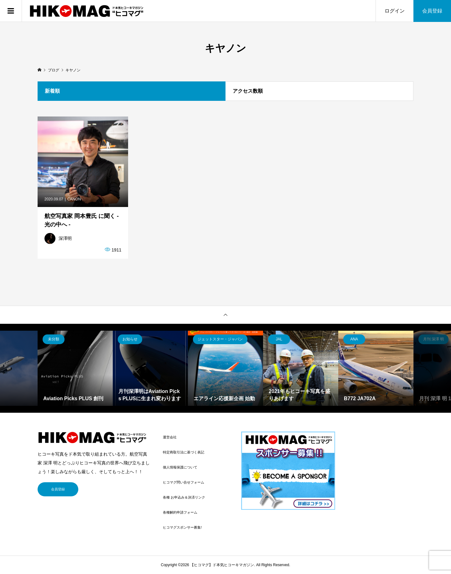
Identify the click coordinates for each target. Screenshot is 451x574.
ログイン (395, 10)
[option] (75, 368)
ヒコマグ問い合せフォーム (183, 482)
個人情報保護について (180, 467)
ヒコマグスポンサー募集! (182, 527)
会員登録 (432, 10)
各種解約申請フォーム (180, 512)
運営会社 (170, 437)
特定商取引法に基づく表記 (183, 452)
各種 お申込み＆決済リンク (184, 497)
